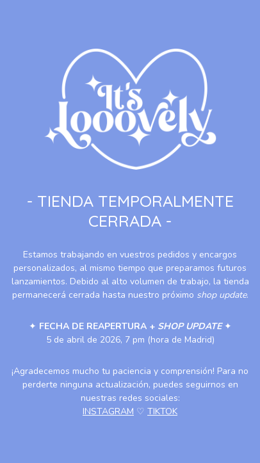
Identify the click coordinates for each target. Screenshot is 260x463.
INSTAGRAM (108, 411)
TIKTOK (162, 411)
